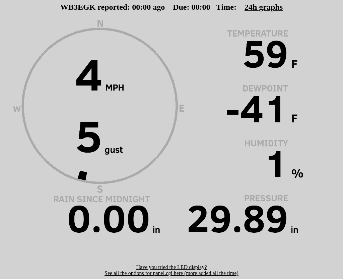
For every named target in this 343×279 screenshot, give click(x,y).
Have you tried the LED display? (171, 267)
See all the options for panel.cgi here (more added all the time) (171, 273)
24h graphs (264, 7)
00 (136, 7)
